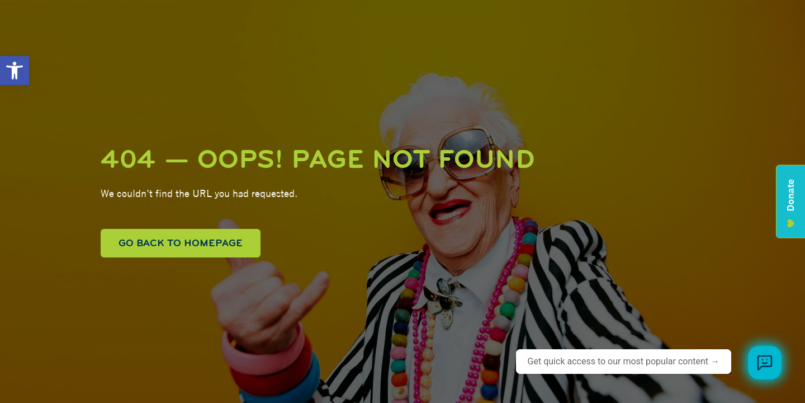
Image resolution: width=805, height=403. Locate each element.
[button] (14, 70)
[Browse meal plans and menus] (765, 362)
